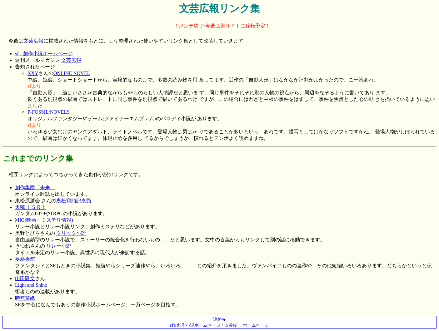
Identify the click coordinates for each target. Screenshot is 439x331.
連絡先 (219, 319)
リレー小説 (58, 246)
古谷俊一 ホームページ (246, 325)
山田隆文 (25, 278)
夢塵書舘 (25, 259)
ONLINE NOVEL (71, 73)
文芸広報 (33, 40)
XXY (32, 73)
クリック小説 (71, 233)
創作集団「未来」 (35, 187)
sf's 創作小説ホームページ (44, 53)
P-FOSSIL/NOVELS (48, 112)
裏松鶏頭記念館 (73, 200)
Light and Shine (31, 285)
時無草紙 (25, 298)
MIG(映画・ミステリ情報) (44, 220)
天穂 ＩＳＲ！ (30, 207)
